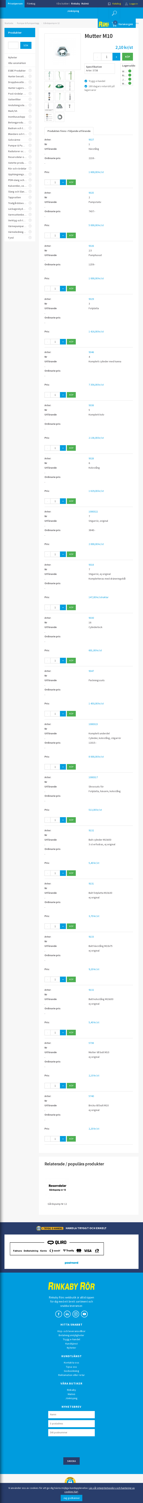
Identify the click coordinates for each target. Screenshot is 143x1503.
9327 (91, 139)
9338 (91, 405)
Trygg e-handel (71, 1339)
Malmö (85, 3)
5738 (91, 1043)
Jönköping (73, 11)
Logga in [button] (131, 3)
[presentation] (76, 1446)
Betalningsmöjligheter (71, 1335)
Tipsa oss (71, 1366)
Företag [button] (31, 3)
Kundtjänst (71, 1343)
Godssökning (71, 1371)
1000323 (93, 724)
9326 (91, 245)
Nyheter (71, 1347)
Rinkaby (75, 3)
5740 (91, 1096)
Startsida (8, 23)
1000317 (93, 777)
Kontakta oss (71, 1362)
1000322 (93, 511)
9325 (91, 192)
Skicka (71, 1461)
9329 (91, 299)
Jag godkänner (71, 1498)
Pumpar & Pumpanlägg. (28, 23)
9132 (91, 830)
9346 (91, 352)
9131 (91, 883)
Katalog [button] (113, 3)
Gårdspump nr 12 (51, 23)
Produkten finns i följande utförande (68, 131)
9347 (91, 671)
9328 (91, 458)
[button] (114, 13)
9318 (91, 564)
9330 (91, 617)
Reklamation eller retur (71, 1375)
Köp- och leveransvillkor (71, 1331)
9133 (91, 936)
